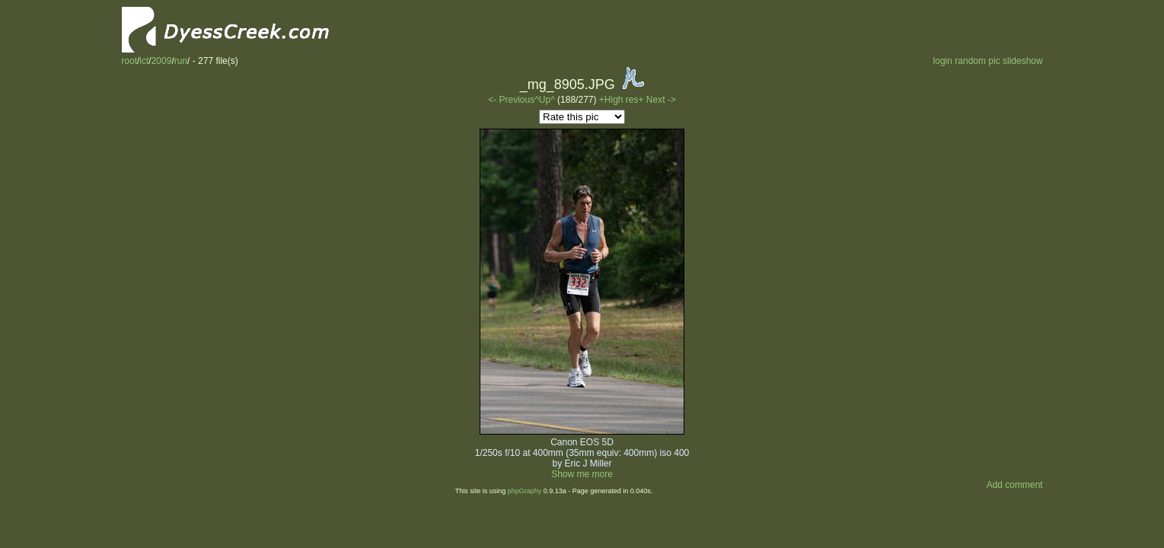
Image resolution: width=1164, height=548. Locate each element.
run (180, 61)
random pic (977, 61)
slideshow (1023, 61)
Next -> (661, 99)
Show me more (582, 474)
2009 (161, 61)
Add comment (1015, 485)
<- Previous (511, 99)
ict (143, 61)
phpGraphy (525, 491)
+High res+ (622, 99)
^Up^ (544, 99)
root (129, 61)
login (942, 61)
